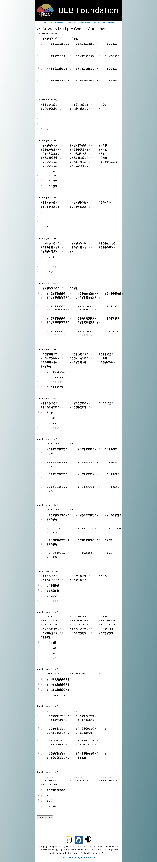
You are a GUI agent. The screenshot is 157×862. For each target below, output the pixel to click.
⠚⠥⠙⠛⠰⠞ (46, 412)
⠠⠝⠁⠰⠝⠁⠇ (47, 257)
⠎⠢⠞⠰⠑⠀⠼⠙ (48, 186)
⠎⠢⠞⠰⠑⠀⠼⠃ (48, 176)
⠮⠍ (42, 114)
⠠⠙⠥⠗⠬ (45, 227)
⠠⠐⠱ (43, 217)
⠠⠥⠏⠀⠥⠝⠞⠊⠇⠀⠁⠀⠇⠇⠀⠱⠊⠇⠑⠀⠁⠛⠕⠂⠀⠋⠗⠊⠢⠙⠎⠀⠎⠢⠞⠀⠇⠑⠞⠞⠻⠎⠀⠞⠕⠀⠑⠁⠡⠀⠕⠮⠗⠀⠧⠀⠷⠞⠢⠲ (72, 743)
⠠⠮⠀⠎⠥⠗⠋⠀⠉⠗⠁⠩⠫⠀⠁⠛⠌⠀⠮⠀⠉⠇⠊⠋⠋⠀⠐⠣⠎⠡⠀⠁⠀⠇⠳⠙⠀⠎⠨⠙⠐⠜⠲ (78, 451)
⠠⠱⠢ (43, 222)
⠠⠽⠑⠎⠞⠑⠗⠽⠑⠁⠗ (51, 601)
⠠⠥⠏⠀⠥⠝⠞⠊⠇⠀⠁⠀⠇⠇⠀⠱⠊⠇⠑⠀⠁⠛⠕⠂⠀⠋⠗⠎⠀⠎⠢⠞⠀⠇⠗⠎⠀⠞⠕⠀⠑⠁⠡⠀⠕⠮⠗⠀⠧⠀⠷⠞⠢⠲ (73, 755)
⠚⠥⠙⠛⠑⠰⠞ (47, 418)
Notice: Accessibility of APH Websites (78, 857)
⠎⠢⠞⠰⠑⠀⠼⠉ (48, 181)
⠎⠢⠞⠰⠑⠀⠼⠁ (48, 171)
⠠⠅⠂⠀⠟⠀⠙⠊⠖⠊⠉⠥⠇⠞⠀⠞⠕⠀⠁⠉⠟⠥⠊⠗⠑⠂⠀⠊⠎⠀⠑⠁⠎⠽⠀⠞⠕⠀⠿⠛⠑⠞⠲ (76, 542)
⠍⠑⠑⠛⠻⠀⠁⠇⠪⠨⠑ (51, 382)
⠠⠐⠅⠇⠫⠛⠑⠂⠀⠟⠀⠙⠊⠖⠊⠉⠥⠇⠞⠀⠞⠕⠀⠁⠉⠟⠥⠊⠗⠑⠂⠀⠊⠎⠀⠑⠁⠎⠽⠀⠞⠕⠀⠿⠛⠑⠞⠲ (81, 530)
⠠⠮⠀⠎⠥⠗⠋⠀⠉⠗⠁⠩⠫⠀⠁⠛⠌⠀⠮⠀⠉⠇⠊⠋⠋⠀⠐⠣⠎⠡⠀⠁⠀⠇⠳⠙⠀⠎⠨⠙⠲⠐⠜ (78, 464)
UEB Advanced (84, 23)
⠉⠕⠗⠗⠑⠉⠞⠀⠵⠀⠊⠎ (52, 372)
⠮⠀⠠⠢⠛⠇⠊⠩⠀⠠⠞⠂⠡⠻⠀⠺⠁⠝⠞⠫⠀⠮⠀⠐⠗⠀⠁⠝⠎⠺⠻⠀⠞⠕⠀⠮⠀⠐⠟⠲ (78, 46)
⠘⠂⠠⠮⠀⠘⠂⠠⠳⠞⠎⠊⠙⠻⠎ (55, 684)
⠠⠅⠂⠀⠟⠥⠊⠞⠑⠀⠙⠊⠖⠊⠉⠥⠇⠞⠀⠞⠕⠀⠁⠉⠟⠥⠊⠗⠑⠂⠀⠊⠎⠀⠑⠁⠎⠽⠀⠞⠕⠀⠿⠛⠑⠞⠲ (80, 517)
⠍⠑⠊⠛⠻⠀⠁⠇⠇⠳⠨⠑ (52, 377)
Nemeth (96, 23)
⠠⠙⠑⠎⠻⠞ (46, 272)
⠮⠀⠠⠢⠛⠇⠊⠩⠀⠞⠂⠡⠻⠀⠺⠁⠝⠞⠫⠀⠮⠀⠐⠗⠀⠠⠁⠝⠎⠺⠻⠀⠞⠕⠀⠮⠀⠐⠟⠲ (78, 70)
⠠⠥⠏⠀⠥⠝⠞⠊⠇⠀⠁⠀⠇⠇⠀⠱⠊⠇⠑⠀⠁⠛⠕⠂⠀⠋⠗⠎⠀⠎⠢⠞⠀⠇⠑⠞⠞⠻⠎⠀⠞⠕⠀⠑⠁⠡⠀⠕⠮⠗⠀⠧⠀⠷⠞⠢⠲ (73, 730)
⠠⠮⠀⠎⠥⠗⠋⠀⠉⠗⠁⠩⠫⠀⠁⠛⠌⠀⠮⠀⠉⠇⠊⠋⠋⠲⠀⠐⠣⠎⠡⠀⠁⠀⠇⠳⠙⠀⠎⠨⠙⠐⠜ (79, 476)
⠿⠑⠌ (43, 262)
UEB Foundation (56, 23)
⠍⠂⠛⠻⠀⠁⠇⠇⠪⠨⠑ (51, 387)
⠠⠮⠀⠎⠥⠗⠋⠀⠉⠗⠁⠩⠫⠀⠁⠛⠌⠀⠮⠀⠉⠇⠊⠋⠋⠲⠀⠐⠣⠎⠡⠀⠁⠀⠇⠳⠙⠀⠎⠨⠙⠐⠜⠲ (79, 489)
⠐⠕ (42, 124)
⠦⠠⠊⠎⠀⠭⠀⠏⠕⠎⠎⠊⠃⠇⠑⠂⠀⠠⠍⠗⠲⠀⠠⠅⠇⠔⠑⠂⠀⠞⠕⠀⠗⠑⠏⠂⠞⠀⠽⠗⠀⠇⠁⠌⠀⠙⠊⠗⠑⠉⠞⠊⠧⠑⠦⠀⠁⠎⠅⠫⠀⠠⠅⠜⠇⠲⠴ (79, 320)
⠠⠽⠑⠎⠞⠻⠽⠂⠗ (49, 590)
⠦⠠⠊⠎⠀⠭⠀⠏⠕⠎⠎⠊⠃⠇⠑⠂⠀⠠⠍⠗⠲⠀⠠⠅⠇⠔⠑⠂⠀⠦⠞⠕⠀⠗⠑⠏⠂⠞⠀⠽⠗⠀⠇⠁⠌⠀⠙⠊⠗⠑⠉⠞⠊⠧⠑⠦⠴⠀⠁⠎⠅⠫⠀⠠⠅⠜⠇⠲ (80, 333)
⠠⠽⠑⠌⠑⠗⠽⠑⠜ (49, 585)
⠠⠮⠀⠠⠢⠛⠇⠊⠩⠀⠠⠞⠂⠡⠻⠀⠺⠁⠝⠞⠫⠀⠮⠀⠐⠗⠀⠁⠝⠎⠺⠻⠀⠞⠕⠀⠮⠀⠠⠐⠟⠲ (79, 58)
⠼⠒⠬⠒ (44, 795)
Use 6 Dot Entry (108, 23)
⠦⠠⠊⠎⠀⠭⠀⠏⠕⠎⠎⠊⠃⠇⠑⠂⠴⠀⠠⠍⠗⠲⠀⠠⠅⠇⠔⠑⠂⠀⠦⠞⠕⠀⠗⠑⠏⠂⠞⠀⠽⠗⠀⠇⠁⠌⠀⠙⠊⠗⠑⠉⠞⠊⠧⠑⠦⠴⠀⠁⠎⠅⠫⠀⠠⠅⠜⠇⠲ (81, 295)
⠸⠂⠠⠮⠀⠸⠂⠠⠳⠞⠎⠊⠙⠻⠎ (55, 679)
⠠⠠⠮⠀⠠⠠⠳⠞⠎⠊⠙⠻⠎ (53, 695)
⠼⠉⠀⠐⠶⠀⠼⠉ (48, 806)
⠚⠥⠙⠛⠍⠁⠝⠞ (48, 423)
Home (45, 23)
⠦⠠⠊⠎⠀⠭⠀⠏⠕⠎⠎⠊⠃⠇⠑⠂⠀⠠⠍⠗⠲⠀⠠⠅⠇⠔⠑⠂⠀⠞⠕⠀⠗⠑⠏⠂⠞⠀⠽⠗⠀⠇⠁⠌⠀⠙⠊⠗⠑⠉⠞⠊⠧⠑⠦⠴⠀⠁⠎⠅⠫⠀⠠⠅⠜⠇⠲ (79, 308)
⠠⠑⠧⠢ (44, 212)
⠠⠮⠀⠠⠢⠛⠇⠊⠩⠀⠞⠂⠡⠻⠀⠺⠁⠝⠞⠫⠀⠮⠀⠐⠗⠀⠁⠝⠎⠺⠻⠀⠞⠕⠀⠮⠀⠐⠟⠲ (78, 83)
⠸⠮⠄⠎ (44, 129)
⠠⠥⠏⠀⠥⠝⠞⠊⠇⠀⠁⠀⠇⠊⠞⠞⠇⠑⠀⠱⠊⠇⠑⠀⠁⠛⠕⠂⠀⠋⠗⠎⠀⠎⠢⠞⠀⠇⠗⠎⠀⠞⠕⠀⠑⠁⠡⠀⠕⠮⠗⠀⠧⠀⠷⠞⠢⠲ (73, 718)
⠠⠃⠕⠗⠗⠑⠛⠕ (48, 267)
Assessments (70, 23)
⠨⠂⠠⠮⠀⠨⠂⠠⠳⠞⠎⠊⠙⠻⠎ (55, 689)
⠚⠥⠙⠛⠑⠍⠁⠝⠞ (49, 428)
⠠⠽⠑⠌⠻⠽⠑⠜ (48, 596)
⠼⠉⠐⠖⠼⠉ (46, 800)
